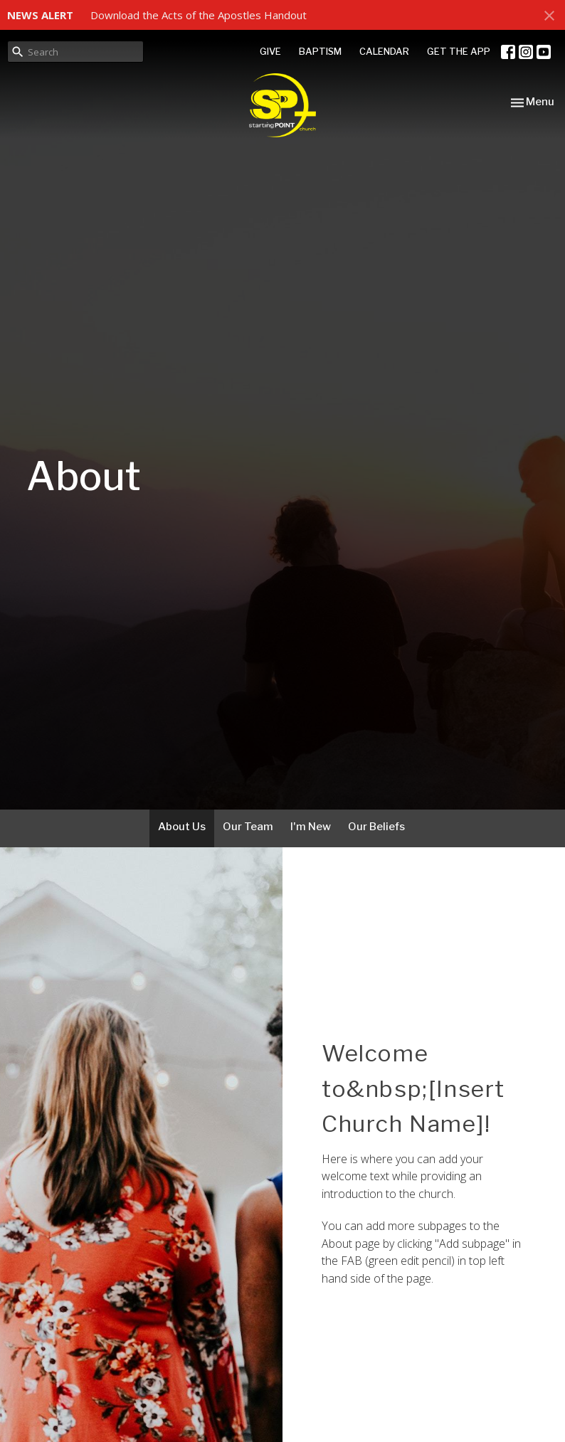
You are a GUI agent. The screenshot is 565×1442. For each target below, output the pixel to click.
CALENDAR (384, 51)
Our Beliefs (376, 826)
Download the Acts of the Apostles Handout (198, 15)
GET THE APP (458, 51)
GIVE (270, 51)
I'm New (310, 826)
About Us (182, 826)
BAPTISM (320, 51)
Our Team (248, 826)
